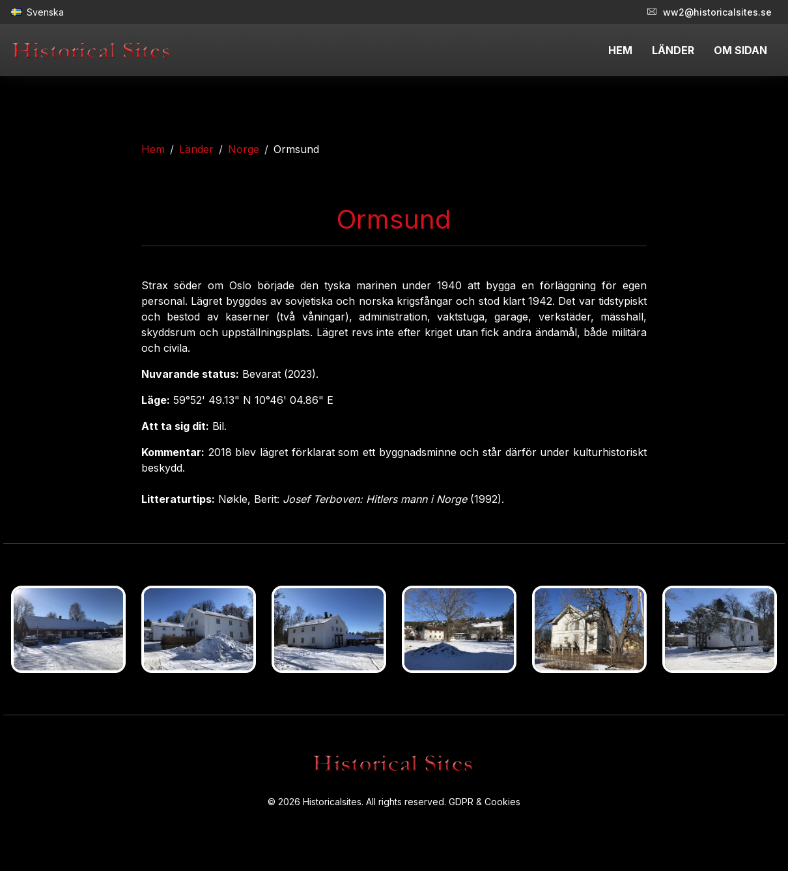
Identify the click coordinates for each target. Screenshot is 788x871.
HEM (620, 50)
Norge (243, 149)
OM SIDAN (740, 50)
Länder (196, 149)
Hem (153, 149)
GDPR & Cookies (484, 801)
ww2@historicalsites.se (709, 12)
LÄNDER (673, 50)
